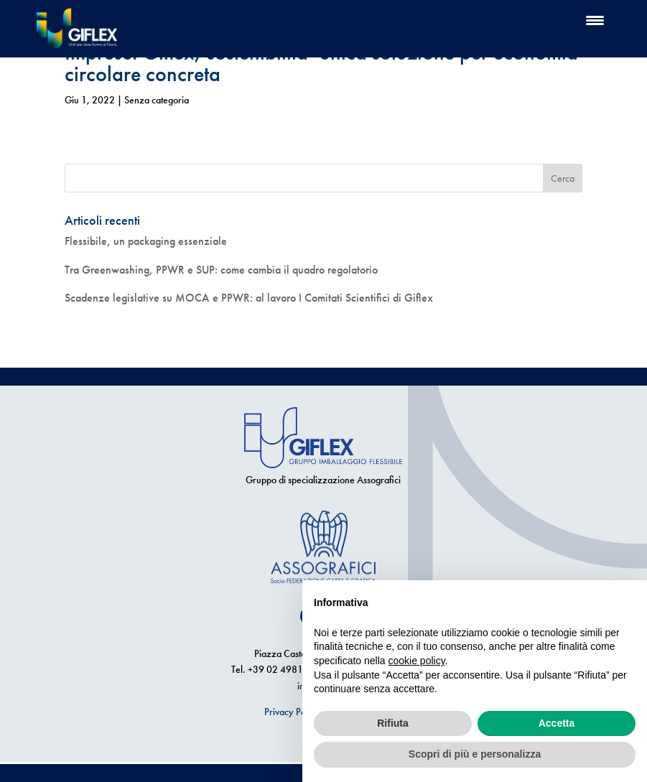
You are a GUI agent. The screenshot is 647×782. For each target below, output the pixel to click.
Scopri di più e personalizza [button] (475, 754)
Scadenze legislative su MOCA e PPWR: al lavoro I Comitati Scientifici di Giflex (249, 297)
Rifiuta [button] (393, 723)
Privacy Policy (292, 711)
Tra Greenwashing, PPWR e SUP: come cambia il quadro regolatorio (221, 269)
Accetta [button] (557, 723)
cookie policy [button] (416, 660)
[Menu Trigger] (595, 19)
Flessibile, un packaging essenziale (146, 241)
